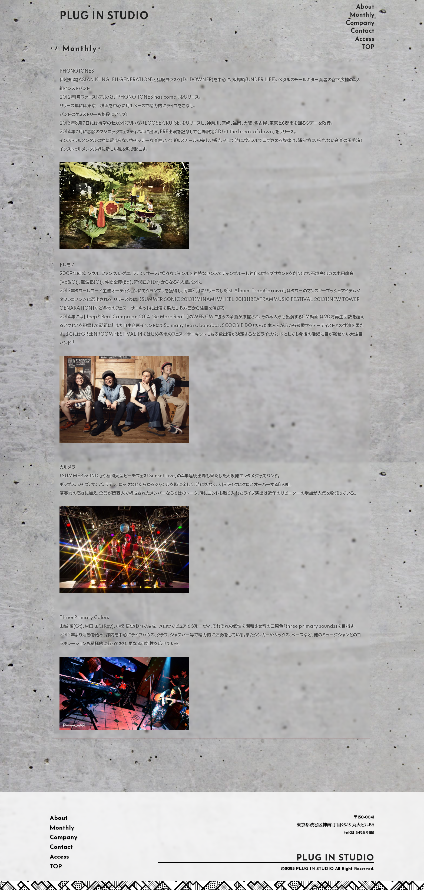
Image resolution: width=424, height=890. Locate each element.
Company (360, 23)
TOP (368, 47)
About (365, 7)
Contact (362, 31)
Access (364, 39)
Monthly (362, 15)
